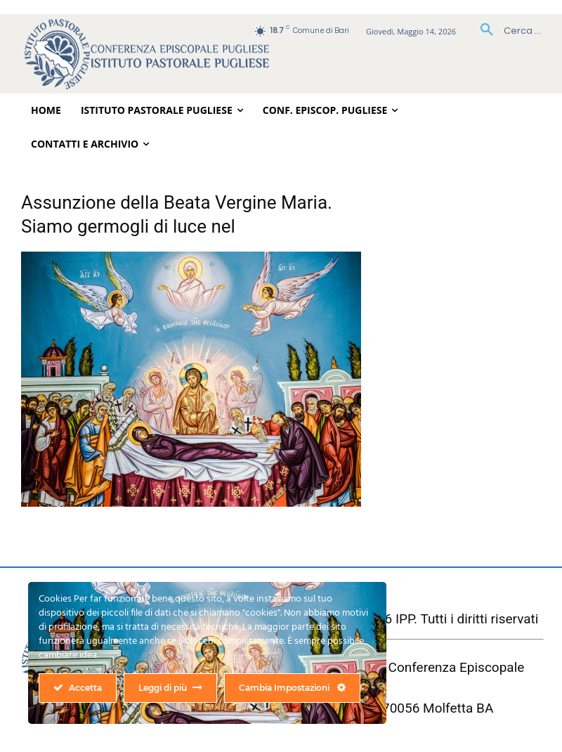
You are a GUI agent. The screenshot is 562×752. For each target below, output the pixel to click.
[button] (505, 31)
